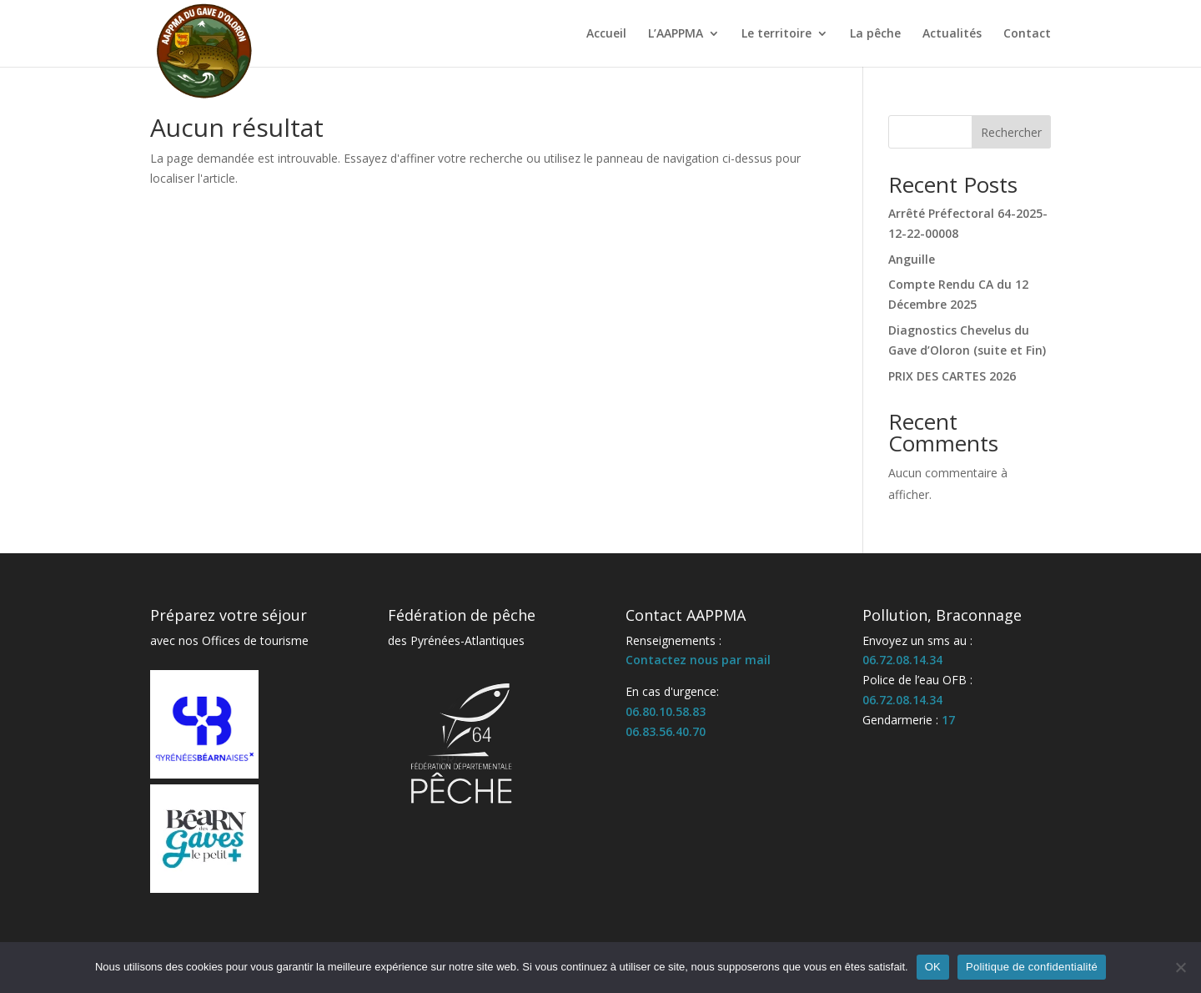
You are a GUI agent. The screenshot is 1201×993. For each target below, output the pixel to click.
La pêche (875, 34)
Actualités (952, 34)
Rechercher (1011, 132)
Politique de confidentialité (1032, 966)
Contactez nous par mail (698, 660)
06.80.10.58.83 (666, 711)
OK (933, 966)
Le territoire (776, 34)
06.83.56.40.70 (666, 731)
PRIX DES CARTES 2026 (952, 376)
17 (948, 720)
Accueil (606, 34)
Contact (1027, 34)
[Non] (1180, 967)
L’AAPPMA (675, 34)
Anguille (911, 259)
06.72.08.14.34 (902, 660)
